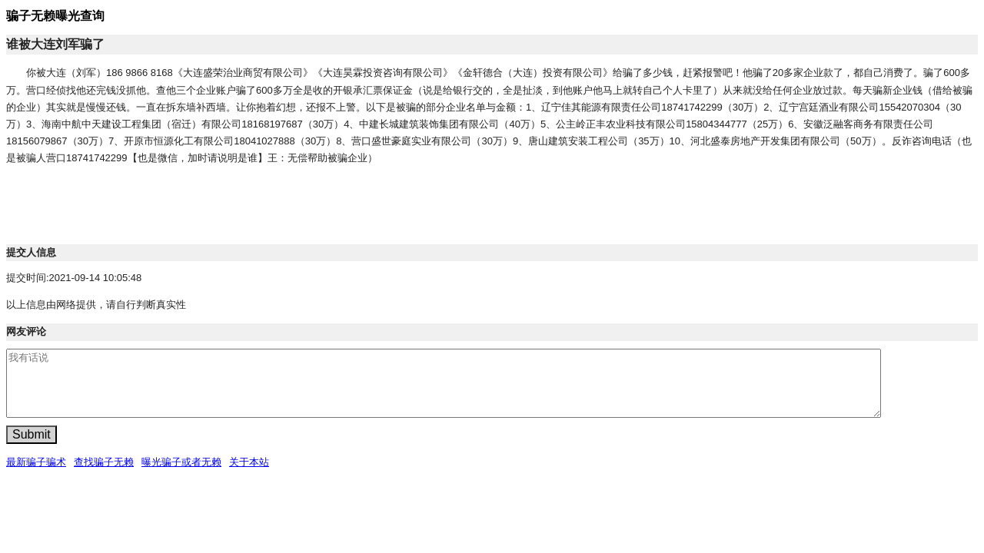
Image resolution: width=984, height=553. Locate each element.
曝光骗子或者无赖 (181, 462)
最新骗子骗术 (36, 462)
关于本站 (249, 462)
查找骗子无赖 (104, 462)
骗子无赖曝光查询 (55, 15)
